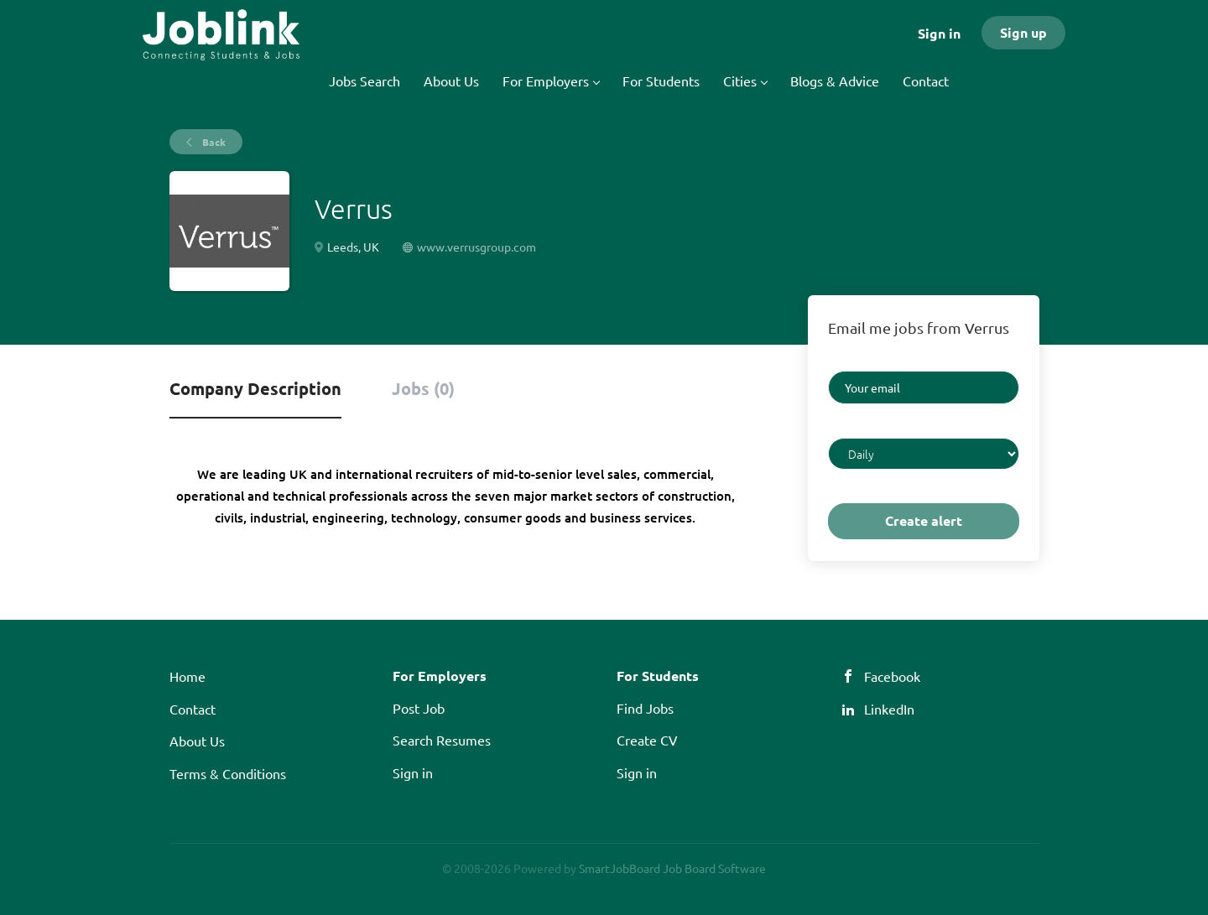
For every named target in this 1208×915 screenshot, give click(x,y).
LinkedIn (889, 708)
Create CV (647, 739)
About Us (197, 740)
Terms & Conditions (227, 773)
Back (213, 141)
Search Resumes (442, 739)
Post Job (419, 707)
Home (187, 676)
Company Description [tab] (255, 388)
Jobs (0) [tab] (423, 388)
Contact (192, 708)
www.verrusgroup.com (476, 246)
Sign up (1023, 32)
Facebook (892, 676)
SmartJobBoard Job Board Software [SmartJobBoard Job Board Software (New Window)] (672, 868)
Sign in (939, 33)
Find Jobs (645, 707)
